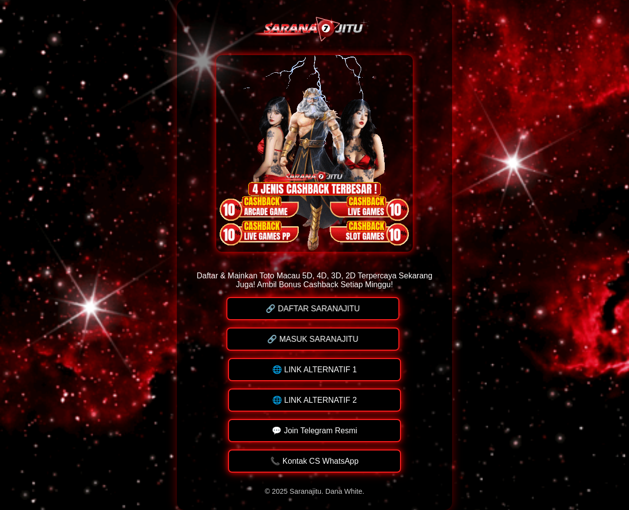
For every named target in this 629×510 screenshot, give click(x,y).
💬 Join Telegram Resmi (314, 430)
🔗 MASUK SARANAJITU (313, 339)
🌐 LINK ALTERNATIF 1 (314, 369)
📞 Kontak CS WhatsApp (314, 461)
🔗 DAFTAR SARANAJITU (313, 308)
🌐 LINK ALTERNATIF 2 (314, 400)
